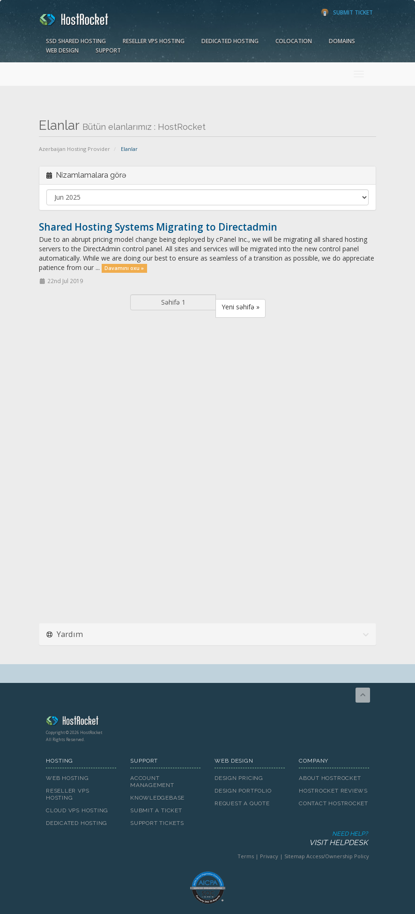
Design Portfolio (243, 790)
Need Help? (207, 838)
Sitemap (294, 856)
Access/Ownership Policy (337, 856)
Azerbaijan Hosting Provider (74, 148)
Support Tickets (157, 823)
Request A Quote (242, 803)
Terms (245, 856)
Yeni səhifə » (240, 306)
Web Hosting (67, 778)
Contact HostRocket (333, 803)
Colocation (293, 41)
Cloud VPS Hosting (77, 810)
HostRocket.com (207, 722)
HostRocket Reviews (333, 790)
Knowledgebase (157, 797)
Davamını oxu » (124, 268)
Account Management (152, 781)
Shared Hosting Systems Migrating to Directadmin (158, 226)
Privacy (269, 856)
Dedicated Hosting (230, 41)
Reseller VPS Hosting (154, 41)
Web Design (62, 50)
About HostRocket (330, 778)
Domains (342, 41)
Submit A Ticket (156, 810)
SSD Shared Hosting (76, 41)
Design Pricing (239, 778)
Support (108, 50)
